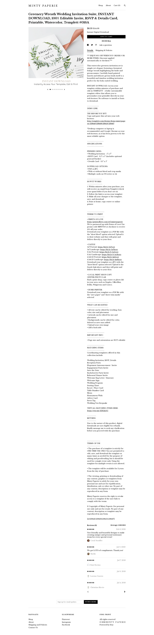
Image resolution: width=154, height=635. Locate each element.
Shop (100, 5)
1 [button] (50, 89)
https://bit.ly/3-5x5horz (111, 255)
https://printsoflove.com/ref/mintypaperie (105, 222)
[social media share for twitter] (92, 45)
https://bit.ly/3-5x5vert (108, 252)
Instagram (66, 622)
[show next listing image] (64, 89)
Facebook (66, 625)
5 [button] (58, 89)
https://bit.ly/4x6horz (113, 260)
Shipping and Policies (37, 625)
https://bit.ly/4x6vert (110, 257)
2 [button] (52, 89)
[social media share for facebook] (88, 45)
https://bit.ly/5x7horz (109, 249)
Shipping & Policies (103, 50)
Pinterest (66, 619)
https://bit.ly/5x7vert (106, 247)
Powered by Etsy (106, 625)
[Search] (125, 6)
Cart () (117, 5)
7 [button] (61, 89)
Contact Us (33, 628)
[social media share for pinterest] (96, 45)
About (108, 5)
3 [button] (54, 89)
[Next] (125, 592)
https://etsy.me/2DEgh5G (97, 411)
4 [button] (56, 89)
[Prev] (88, 592)
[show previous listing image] (47, 89)
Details (90, 50)
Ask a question (105, 45)
